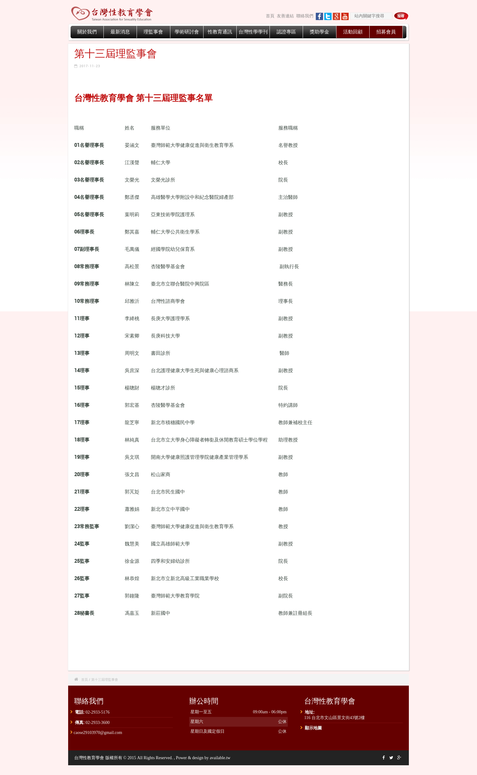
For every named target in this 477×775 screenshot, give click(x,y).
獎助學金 (319, 31)
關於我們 (87, 31)
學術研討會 (187, 31)
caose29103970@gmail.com (98, 732)
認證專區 (286, 31)
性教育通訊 (220, 31)
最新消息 (120, 31)
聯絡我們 (304, 16)
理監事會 (153, 31)
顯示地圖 (313, 728)
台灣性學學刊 (253, 31)
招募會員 (386, 31)
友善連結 (285, 16)
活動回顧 (353, 31)
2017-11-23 (89, 66)
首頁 (270, 16)
